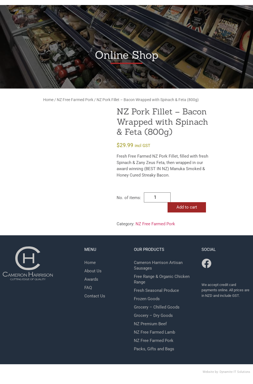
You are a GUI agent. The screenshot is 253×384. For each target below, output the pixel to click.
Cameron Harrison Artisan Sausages (158, 265)
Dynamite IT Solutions (235, 372)
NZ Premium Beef (150, 323)
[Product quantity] (157, 197)
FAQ (88, 287)
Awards (91, 279)
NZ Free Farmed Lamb (154, 332)
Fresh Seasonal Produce (156, 290)
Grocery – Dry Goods (153, 315)
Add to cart (186, 207)
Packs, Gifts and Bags (154, 348)
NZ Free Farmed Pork (75, 99)
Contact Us (94, 296)
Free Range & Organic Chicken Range (162, 279)
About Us (93, 270)
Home (48, 99)
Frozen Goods (147, 298)
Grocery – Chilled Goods (157, 307)
